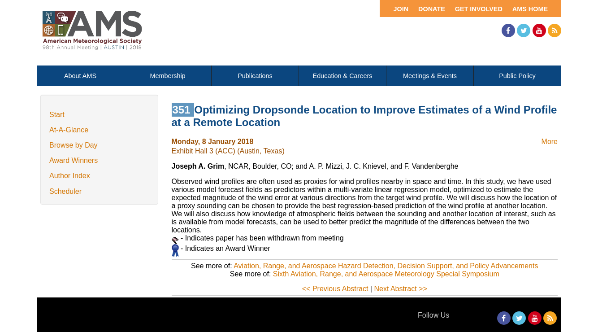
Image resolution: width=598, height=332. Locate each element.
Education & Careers (343, 75)
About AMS (80, 75)
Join (400, 9)
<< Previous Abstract (335, 289)
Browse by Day (73, 145)
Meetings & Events (430, 75)
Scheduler (65, 191)
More (550, 141)
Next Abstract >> (400, 289)
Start (57, 114)
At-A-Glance (68, 130)
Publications (255, 75)
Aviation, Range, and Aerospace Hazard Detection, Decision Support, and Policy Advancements (386, 266)
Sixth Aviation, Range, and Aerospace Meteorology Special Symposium (386, 274)
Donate (431, 9)
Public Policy (517, 75)
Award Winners (73, 160)
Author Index (69, 175)
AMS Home (530, 9)
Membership (167, 75)
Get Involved (479, 9)
